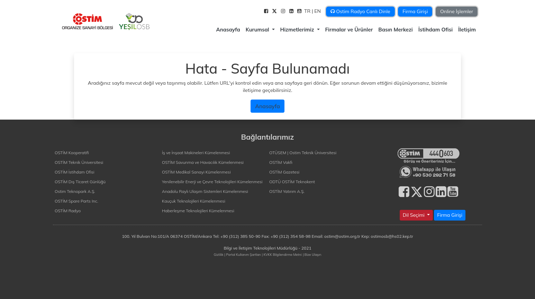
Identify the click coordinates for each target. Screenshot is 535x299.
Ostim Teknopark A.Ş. (75, 191)
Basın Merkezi (395, 29)
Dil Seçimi (414, 215)
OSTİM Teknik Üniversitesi (79, 162)
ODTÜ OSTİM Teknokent (292, 181)
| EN (317, 11)
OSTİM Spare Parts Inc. (76, 201)
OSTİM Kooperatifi (72, 152)
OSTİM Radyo (68, 210)
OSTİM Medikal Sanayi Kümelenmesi (196, 172)
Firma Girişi (415, 11)
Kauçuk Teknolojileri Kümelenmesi (193, 201)
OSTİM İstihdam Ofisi (74, 172)
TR (308, 11)
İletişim (467, 29)
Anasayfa (228, 29)
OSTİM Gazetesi (284, 172)
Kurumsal (258, 29)
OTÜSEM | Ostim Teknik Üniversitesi (302, 152)
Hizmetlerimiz (298, 29)
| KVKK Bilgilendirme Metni (282, 254)
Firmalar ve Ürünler (349, 29)
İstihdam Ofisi (435, 29)
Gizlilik (219, 254)
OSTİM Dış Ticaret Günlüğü (80, 181)
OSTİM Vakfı (280, 162)
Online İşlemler (456, 11)
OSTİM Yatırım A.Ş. (287, 191)
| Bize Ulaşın (312, 254)
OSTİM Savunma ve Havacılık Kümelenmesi (203, 162)
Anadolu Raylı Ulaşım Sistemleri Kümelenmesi (205, 191)
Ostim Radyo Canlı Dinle (360, 11)
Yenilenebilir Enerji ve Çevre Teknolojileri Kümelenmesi (212, 181)
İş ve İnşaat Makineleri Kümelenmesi (196, 152)
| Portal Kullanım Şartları (243, 254)
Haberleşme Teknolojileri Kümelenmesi (198, 210)
